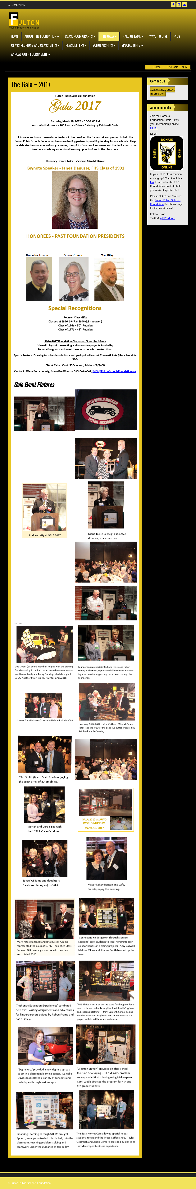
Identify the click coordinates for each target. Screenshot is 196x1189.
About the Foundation (40, 36)
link (152, 182)
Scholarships (103, 45)
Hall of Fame (132, 36)
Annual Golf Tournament (29, 54)
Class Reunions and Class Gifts (34, 45)
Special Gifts (130, 45)
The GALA (107, 36)
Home (14, 36)
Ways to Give (158, 36)
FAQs (177, 36)
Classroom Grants (79, 36)
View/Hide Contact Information (162, 91)
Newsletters (75, 45)
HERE (154, 128)
